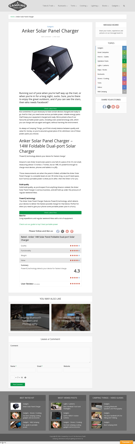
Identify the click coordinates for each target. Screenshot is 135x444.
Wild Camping (34, 422)
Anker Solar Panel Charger (32, 407)
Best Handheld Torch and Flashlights (72, 408)
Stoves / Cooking (35, 413)
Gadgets (115, 6)
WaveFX (71, 436)
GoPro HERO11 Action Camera (70, 417)
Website (67, 366)
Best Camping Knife (110, 425)
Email (40, 366)
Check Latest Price (50, 109)
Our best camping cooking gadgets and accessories (32, 417)
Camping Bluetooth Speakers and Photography (30, 318)
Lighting (94, 6)
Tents (73, 6)
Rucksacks (62, 6)
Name (13, 366)
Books (104, 6)
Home (12, 17)
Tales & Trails (48, 6)
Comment (14, 345)
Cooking (83, 6)
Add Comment (46, 37)
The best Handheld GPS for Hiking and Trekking (71, 319)
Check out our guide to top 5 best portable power (38, 224)
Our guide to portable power (30, 426)
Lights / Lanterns (69, 404)
